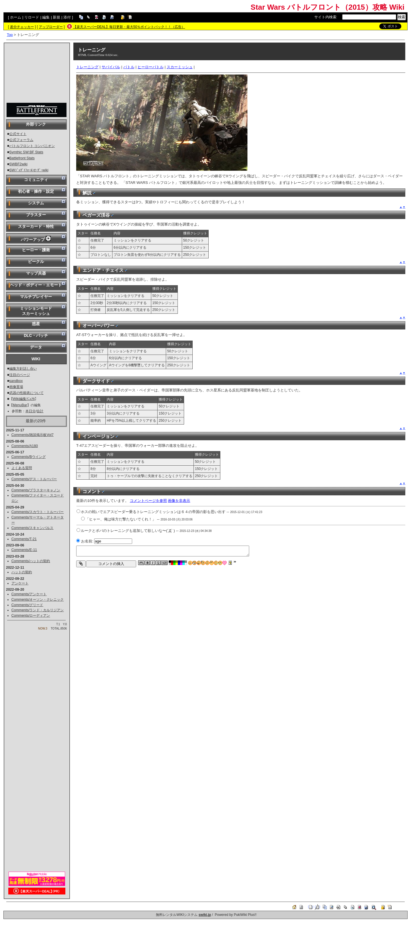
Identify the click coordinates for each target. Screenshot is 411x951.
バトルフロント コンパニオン (32, 146)
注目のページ (19, 375)
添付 (67, 17)
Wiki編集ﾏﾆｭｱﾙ (24, 399)
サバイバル (111, 67)
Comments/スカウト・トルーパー (37, 512)
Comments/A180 (24, 446)
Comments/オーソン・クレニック (37, 600)
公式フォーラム (21, 140)
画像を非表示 (179, 500)
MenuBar (20, 405)
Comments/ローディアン (30, 616)
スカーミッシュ (180, 67)
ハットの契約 (21, 572)
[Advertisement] (36, 73)
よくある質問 (21, 468)
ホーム (15, 17)
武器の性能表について (26, 393)
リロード (31, 17)
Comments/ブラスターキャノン (36, 490)
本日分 (30, 411)
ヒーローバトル (151, 67)
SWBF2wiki (18, 164)
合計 (40, 411)
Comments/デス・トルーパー (34, 479)
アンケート (20, 583)
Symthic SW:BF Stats (26, 152)
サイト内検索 (325, 17)
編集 (46, 17)
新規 (56, 17)
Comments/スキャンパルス (32, 528)
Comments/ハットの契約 (30, 561)
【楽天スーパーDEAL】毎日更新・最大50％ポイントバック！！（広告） (129, 27)
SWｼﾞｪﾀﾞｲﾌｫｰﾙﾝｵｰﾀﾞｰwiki (29, 170)
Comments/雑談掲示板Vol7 (32, 435)
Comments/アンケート (29, 594)
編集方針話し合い (23, 369)
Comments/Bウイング (28, 457)
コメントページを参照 (148, 500)
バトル (128, 67)
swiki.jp (205, 915)
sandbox (16, 381)
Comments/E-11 (24, 550)
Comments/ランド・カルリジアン (37, 610)
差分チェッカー (22, 27)
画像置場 (16, 387)
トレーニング (91, 49)
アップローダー (51, 27)
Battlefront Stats (22, 158)
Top (10, 35)
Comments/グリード (27, 605)
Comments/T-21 (24, 539)
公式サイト (18, 134)
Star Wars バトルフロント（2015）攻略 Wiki (327, 7)
